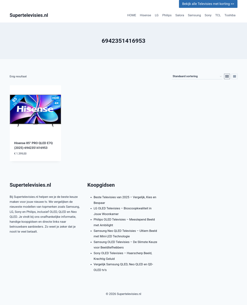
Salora (179, 15)
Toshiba (229, 15)
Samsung (194, 15)
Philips (167, 15)
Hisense (145, 15)
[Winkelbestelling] (197, 76)
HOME (131, 15)
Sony (208, 15)
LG (156, 15)
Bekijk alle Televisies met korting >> (208, 4)
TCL (218, 15)
